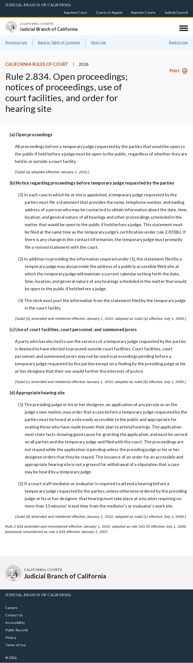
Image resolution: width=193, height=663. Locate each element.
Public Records (16, 630)
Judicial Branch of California (38, 5)
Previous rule (16, 42)
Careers (11, 608)
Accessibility (15, 622)
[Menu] (183, 28)
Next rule (98, 42)
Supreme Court (75, 12)
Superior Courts (143, 12)
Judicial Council (176, 12)
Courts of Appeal (109, 12)
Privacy (10, 637)
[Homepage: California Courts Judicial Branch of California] (11, 27)
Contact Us (14, 615)
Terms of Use (15, 645)
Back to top (178, 42)
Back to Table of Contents (59, 42)
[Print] (179, 70)
